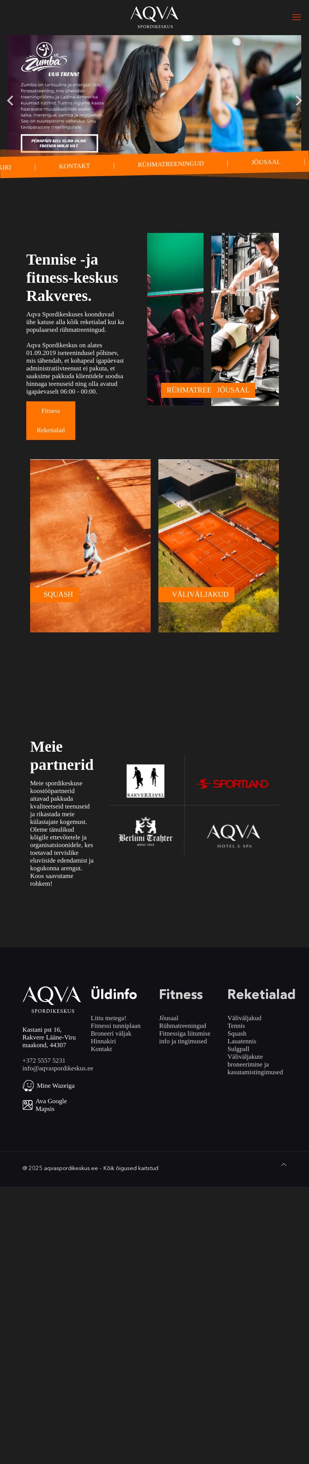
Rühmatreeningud (182, 1025)
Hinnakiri (103, 1041)
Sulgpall (239, 1049)
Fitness (50, 410)
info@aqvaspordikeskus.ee (57, 1068)
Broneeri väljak (111, 1033)
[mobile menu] (296, 17)
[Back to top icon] (284, 1164)
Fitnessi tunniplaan (116, 1025)
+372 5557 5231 (44, 1060)
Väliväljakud (244, 1018)
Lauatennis (242, 1041)
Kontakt (101, 1049)
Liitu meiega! (108, 1018)
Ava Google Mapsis (51, 1104)
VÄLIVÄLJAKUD (200, 594)
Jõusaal (168, 1018)
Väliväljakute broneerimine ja (248, 1060)
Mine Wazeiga (56, 1085)
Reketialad (51, 430)
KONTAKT (75, 166)
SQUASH (58, 594)
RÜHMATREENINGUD (171, 164)
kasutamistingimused (255, 1072)
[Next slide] (298, 100)
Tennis (236, 1025)
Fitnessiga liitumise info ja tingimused (185, 1037)
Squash (237, 1033)
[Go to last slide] (10, 100)
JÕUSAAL (266, 162)
